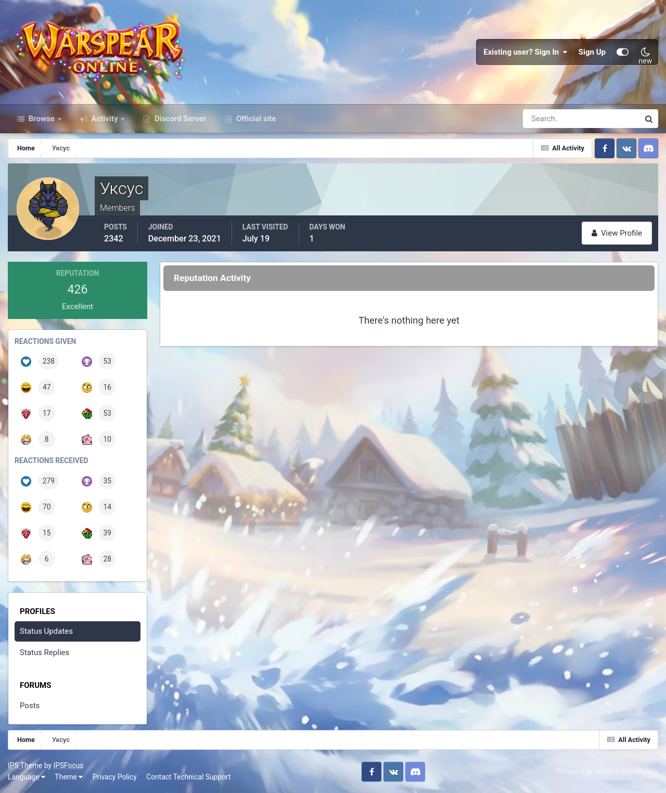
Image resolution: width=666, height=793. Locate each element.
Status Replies (44, 652)
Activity (104, 118)
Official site (255, 118)
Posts (30, 705)
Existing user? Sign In (525, 52)
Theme (69, 777)
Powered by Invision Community (607, 771)
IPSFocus (68, 765)
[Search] (545, 118)
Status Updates (46, 631)
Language (26, 777)
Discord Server (179, 118)
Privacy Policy (115, 777)
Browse (42, 118)
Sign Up (592, 52)
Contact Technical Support (188, 777)
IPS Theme (25, 765)
